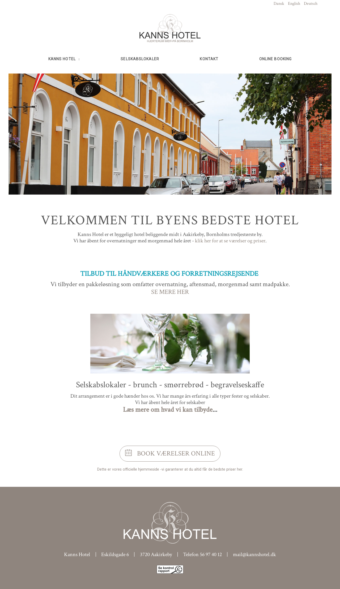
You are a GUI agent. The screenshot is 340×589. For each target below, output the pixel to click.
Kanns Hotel (62, 59)
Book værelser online (170, 453)
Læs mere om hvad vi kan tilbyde (167, 409)
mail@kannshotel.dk (254, 554)
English (294, 3)
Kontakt (209, 59)
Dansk (279, 3)
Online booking (275, 59)
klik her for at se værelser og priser (230, 240)
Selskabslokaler (140, 59)
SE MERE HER (170, 292)
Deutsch (310, 3)
